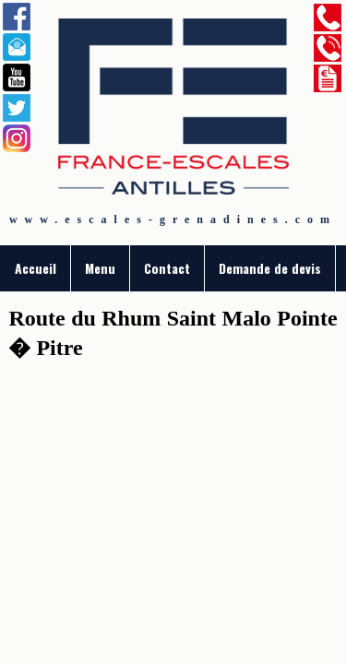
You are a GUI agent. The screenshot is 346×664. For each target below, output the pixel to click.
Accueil (35, 268)
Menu (100, 268)
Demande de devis (270, 268)
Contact (167, 268)
